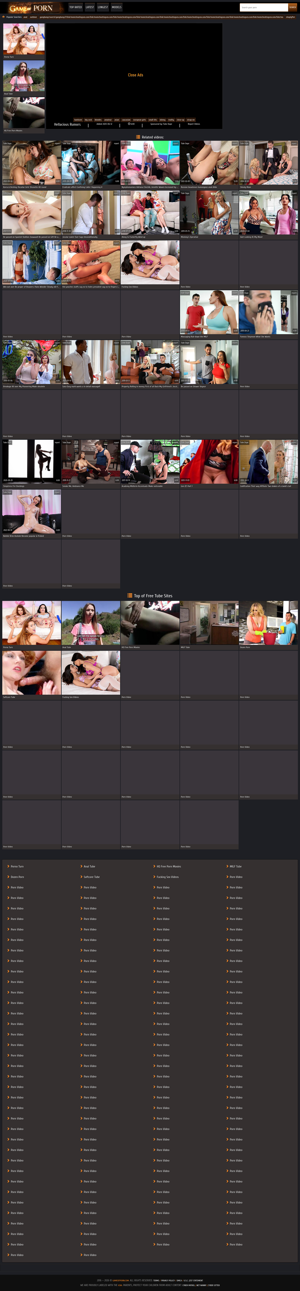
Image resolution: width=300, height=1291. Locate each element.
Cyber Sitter (214, 1285)
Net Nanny (201, 1285)
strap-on (191, 119)
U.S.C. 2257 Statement (193, 1280)
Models (116, 7)
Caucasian (126, 119)
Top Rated (75, 7)
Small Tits (153, 119)
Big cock (88, 119)
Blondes (98, 119)
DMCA (179, 1280)
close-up (180, 119)
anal (25, 17)
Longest (103, 7)
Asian (117, 119)
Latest (90, 7)
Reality (171, 119)
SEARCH (292, 7)
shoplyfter (290, 17)
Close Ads (135, 75)
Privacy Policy (168, 1280)
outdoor (33, 17)
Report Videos (194, 124)
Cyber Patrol (189, 1285)
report (57, 143)
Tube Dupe (167, 124)
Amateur (108, 119)
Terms (156, 1280)
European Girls (139, 119)
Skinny (162, 119)
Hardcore (78, 119)
